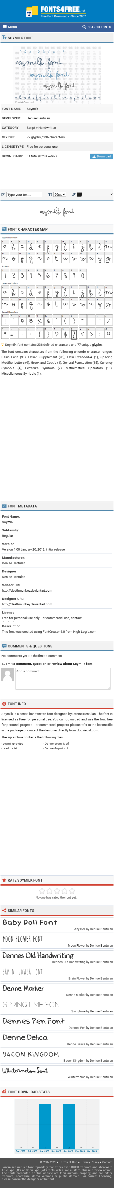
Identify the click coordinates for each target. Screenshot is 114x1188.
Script (31, 128)
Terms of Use (68, 1162)
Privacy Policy (89, 1162)
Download (101, 156)
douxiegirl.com (87, 730)
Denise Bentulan (38, 118)
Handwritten (47, 128)
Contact (107, 1162)
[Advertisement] (57, 176)
